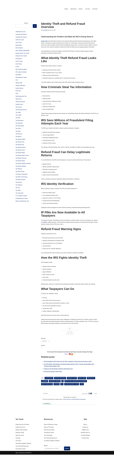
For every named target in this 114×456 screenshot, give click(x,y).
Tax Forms (18, 129)
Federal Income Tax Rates (22, 425)
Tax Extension (19, 123)
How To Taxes (19, 61)
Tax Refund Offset (20, 153)
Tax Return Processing (21, 178)
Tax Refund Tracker (21, 450)
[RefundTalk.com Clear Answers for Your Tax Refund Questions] (23, 8)
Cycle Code (19, 42)
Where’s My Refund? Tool (22, 202)
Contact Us (85, 428)
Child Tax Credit (20, 39)
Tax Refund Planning (21, 159)
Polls (17, 94)
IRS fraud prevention (60, 379)
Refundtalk (44, 30)
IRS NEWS (18, 75)
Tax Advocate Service (21, 110)
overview (56, 385)
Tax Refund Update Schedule (23, 164)
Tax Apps (18, 439)
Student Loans (19, 104)
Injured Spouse (19, 88)
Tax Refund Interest (21, 148)
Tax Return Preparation (22, 175)
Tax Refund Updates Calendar (23, 444)
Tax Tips (18, 188)
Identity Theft (19, 83)
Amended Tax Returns (21, 37)
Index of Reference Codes (50, 425)
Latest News (73, 9)
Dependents (19, 45)
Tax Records (19, 134)
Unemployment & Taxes (22, 199)
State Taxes (19, 99)
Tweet (66, 355)
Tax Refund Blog (85, 436)
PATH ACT (18, 91)
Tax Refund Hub (20, 145)
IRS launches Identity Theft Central (53, 372)
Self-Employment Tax (21, 96)
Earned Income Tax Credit (22, 53)
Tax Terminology (48, 436)
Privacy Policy (85, 439)
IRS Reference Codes (21, 77)
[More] (72, 355)
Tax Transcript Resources (22, 447)
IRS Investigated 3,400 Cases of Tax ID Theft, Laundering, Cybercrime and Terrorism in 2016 (68, 362)
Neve (17, 454)
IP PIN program (49, 379)
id (62, 382)
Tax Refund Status (20, 161)
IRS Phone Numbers (49, 431)
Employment (19, 58)
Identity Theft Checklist (21, 431)
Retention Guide (20, 434)
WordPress (28, 454)
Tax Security (19, 183)
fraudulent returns (55, 382)
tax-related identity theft (71, 385)
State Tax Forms (20, 436)
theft (81, 385)
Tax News (18, 131)
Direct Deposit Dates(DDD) (23, 50)
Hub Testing (19, 64)
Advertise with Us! (85, 434)
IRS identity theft (72, 379)
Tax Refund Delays (20, 140)
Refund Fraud (91, 379)
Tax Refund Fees (20, 142)
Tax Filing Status (20, 126)
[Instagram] (70, 355)
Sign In (85, 425)
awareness (44, 382)
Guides (66, 9)
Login (95, 394)
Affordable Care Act (21, 31)
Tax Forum (18, 442)
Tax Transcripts (19, 194)
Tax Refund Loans (20, 150)
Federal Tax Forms (20, 428)
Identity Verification (20, 85)
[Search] (35, 26)
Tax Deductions (19, 121)
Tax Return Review (20, 180)
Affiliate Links (85, 431)
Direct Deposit (19, 48)
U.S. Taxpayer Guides (21, 196)
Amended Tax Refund (21, 34)
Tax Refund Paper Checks (22, 156)
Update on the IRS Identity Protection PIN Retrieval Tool (58, 370)
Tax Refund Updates (21, 167)
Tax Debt (18, 118)
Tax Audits (18, 113)
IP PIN (17, 67)
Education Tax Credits (21, 56)
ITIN (17, 80)
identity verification (47, 385)
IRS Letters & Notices (21, 72)
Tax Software (19, 186)
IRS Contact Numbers (21, 69)
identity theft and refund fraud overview (75, 382)
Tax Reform (19, 137)
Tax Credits (18, 115)
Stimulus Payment (20, 102)
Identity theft (44, 41)
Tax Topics (18, 191)
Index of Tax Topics (49, 428)
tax (62, 385)
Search (26, 23)
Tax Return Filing (20, 172)
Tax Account (19, 107)
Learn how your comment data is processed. (74, 400)
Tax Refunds (19, 169)
